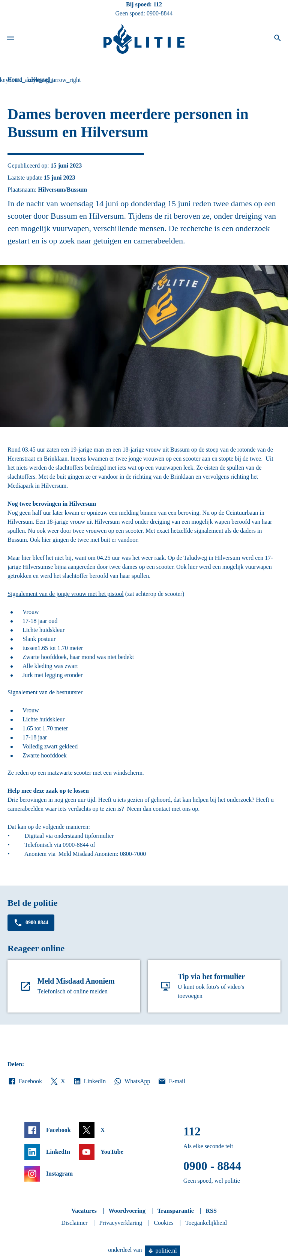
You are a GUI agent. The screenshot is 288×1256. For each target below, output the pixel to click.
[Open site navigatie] (10, 39)
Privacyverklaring (120, 1223)
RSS (211, 1211)
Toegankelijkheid (206, 1223)
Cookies (163, 1223)
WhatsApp (131, 1081)
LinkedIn (89, 1081)
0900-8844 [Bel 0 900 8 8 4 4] (159, 13)
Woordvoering (127, 1211)
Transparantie (175, 1211)
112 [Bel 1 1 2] (157, 4)
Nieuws (40, 79)
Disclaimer (74, 1223)
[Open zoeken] (277, 39)
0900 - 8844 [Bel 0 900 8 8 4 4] (212, 1166)
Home (15, 79)
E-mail (171, 1081)
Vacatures (84, 1211)
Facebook (25, 1081)
